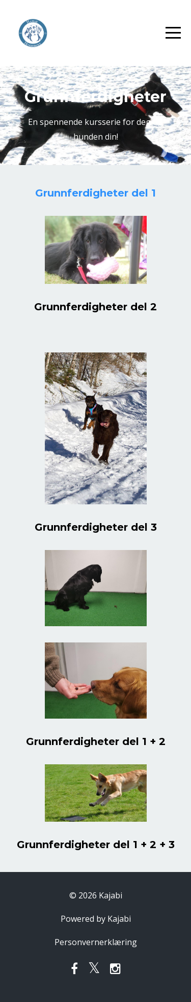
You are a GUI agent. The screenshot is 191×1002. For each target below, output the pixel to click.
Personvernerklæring (95, 942)
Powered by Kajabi (96, 918)
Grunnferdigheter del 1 (95, 193)
